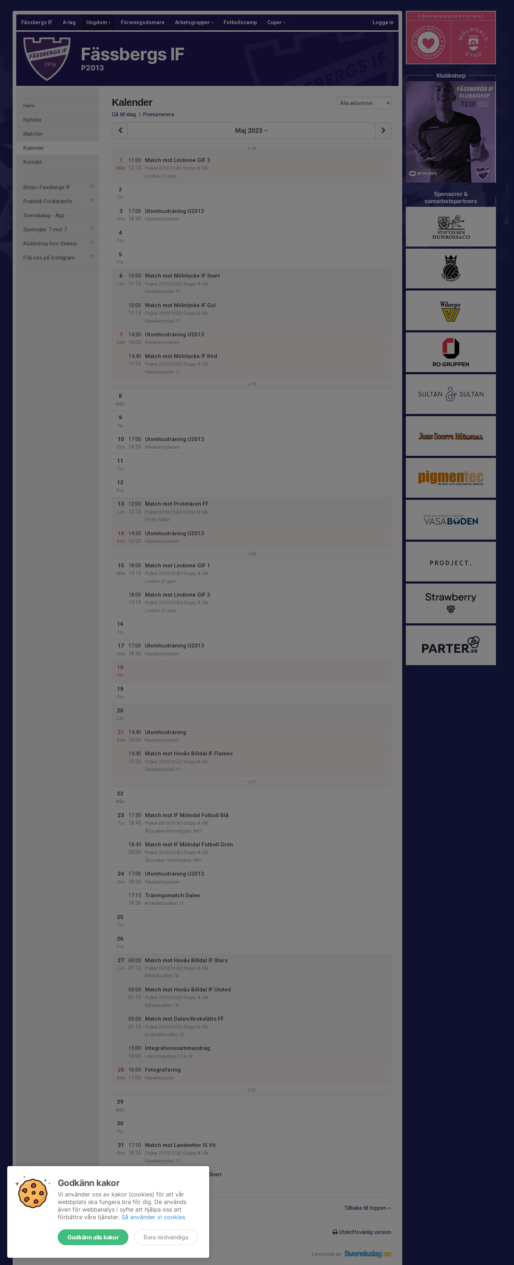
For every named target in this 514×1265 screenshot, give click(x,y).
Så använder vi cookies (153, 1217)
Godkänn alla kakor (93, 1237)
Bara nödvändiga (166, 1237)
